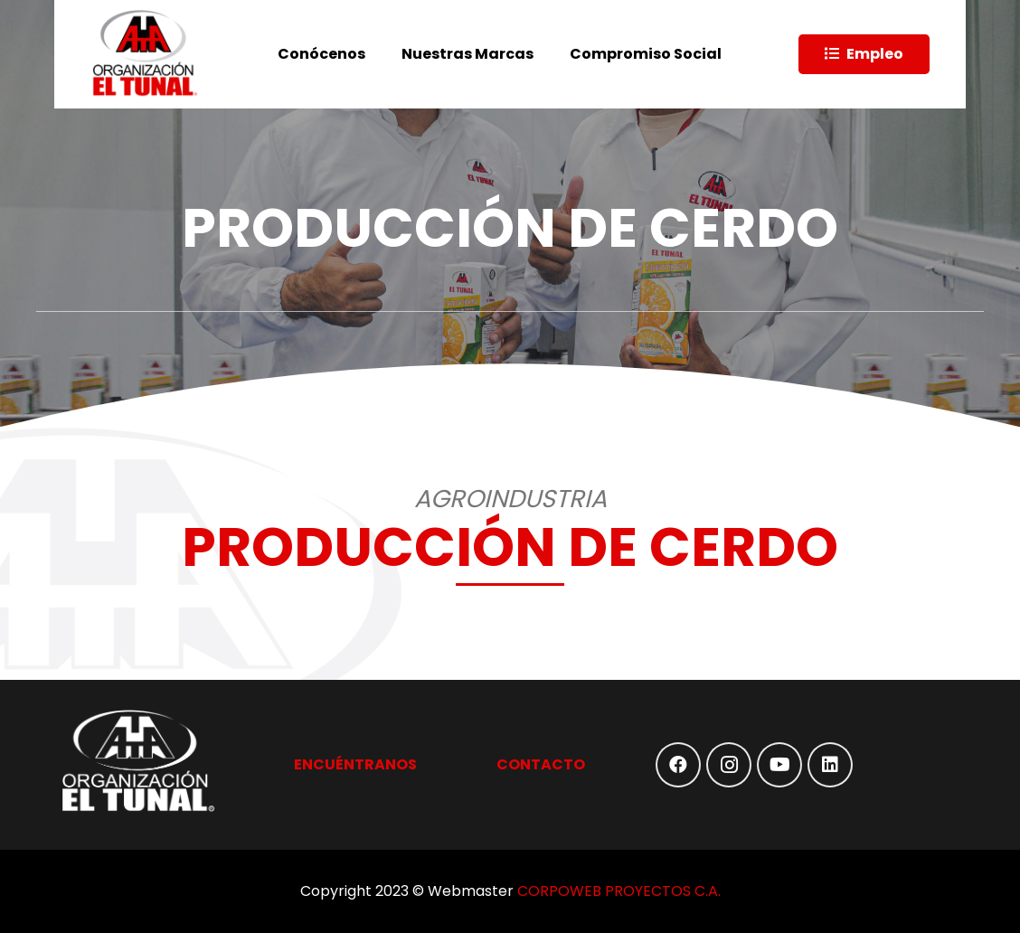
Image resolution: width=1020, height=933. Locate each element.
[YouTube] (779, 764)
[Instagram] (728, 764)
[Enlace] (145, 54)
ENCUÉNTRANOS (355, 764)
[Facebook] (678, 764)
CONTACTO (540, 764)
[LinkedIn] (830, 764)
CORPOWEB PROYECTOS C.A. (619, 891)
